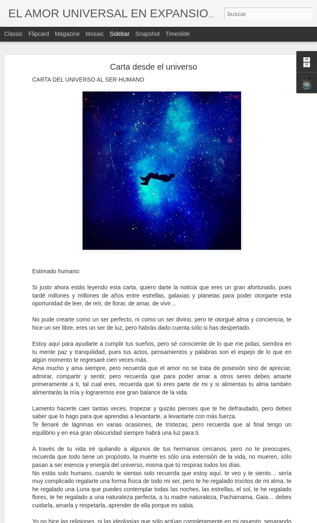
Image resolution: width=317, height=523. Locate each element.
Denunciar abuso (218, 518)
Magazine (67, 33)
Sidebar (120, 33)
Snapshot (147, 33)
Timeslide (178, 33)
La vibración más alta (43, 495)
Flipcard (38, 33)
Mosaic (94, 33)
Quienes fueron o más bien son (54, 477)
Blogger (190, 518)
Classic (13, 33)
